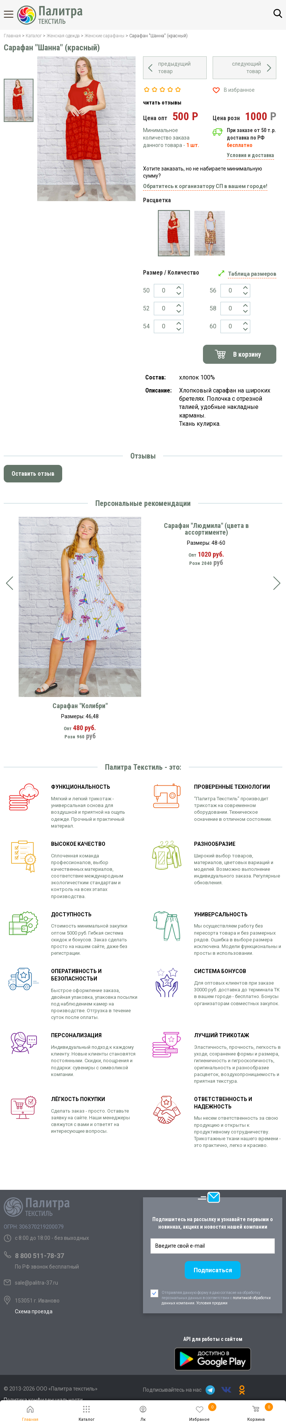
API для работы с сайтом (212, 1339)
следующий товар (246, 67)
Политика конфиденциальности (43, 1400)
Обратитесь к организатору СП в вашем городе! (205, 186)
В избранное (239, 90)
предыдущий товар (174, 67)
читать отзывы (162, 102)
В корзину (247, 354)
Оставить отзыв (33, 473)
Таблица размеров (252, 274)
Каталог (15, 14)
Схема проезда (34, 1311)
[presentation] (9, 583)
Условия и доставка (250, 155)
